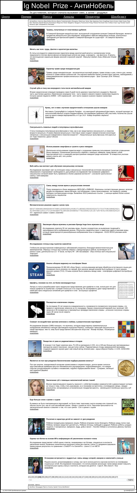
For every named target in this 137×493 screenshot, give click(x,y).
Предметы (71, 23)
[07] (49, 477)
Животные (82, 21)
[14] (73, 477)
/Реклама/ (51, 24)
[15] (76, 477)
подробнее (50, 39)
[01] (29, 477)
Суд (118, 23)
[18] (86, 477)
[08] (53, 477)
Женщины (75, 21)
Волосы (54, 21)
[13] (69, 477)
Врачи (59, 21)
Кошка (125, 21)
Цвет (37, 24)
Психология (85, 23)
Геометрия (64, 21)
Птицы (91, 23)
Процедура (92, 16)
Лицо (128, 21)
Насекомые (52, 23)
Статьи (60, 487)
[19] (89, 477)
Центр (6, 16)
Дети (69, 21)
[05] (43, 477)
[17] (83, 477)
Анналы (68, 16)
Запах (87, 21)
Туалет (128, 23)
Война (49, 21)
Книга (111, 21)
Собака (110, 23)
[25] (109, 477)
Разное (95, 23)
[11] (63, 477)
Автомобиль (33, 21)
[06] (46, 477)
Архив (55, 487)
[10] (59, 477)
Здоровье (96, 21)
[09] (56, 477)
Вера (45, 21)
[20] (93, 477)
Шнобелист (118, 16)
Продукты (78, 23)
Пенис (65, 23)
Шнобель (32, 487)
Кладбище (106, 21)
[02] (32, 477)
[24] (106, 477)
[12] (66, 477)
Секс (106, 23)
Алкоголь (40, 21)
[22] (99, 477)
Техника (122, 23)
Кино (100, 21)
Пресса (47, 16)
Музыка (46, 23)
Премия (26, 16)
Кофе (120, 21)
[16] (79, 477)
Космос (116, 21)
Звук (91, 21)
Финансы (32, 24)
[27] (116, 477)
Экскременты (43, 24)
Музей (41, 23)
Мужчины (36, 23)
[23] (103, 477)
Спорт (115, 23)
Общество (59, 23)
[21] (96, 477)
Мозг (30, 23)
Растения (101, 23)
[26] (113, 477)
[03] (36, 477)
